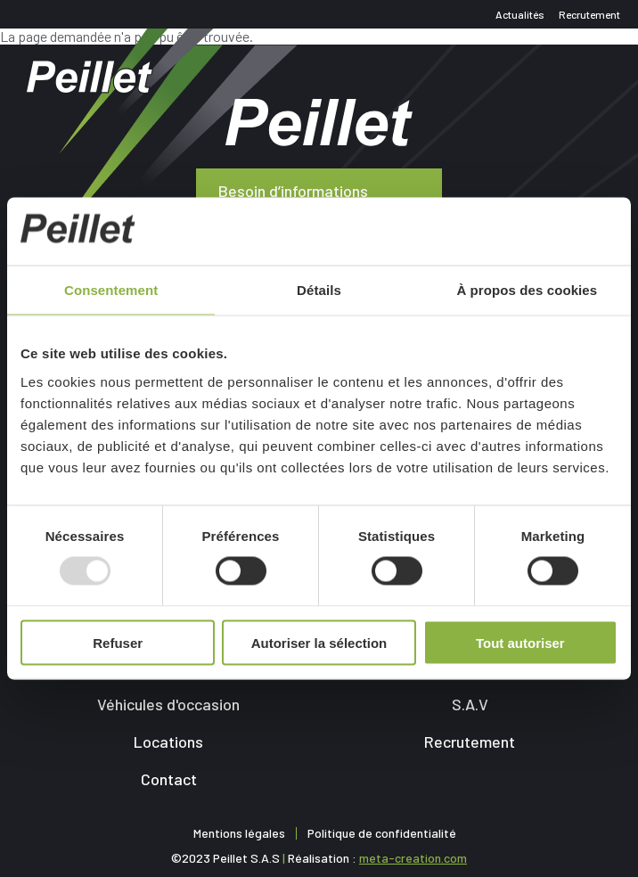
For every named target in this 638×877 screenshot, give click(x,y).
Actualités (519, 14)
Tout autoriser (520, 642)
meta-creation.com (413, 857)
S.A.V (470, 704)
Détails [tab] (319, 290)
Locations (168, 742)
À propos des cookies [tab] (526, 290)
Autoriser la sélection (319, 642)
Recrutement (589, 14)
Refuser (118, 642)
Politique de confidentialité (381, 833)
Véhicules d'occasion (168, 704)
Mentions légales (239, 833)
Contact (169, 779)
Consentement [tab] (111, 290)
